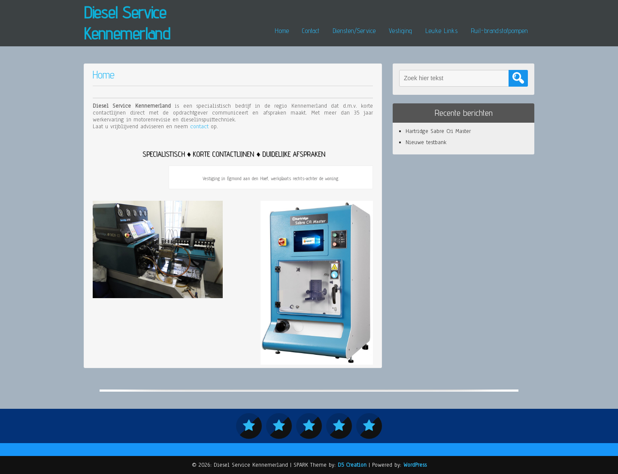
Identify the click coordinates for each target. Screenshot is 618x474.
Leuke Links (441, 30)
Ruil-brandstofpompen (499, 30)
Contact (311, 30)
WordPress (415, 465)
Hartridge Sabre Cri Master (438, 131)
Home (282, 30)
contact (199, 126)
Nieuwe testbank (426, 142)
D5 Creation (352, 465)
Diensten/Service (354, 30)
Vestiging (400, 30)
